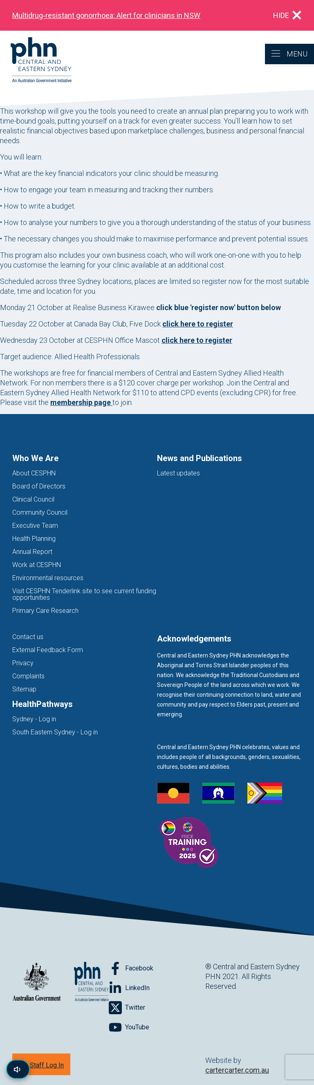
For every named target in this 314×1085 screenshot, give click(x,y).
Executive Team (35, 525)
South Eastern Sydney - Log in (55, 732)
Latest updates (178, 473)
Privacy (23, 663)
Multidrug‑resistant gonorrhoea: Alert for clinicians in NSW (106, 15)
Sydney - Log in (34, 719)
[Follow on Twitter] (127, 1007)
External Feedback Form (47, 650)
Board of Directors (38, 486)
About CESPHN (34, 473)
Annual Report (32, 552)
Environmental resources (47, 578)
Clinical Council (33, 499)
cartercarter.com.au (237, 1070)
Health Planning (34, 538)
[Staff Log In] (41, 1064)
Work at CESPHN (36, 565)
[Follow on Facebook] (131, 968)
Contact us (27, 637)
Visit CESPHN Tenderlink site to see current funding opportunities (84, 594)
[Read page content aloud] (18, 1069)
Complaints (28, 676)
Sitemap (24, 689)
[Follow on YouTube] (129, 1027)
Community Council (39, 512)
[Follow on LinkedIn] (129, 988)
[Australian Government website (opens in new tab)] (36, 982)
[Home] (36, 60)
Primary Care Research (45, 611)
